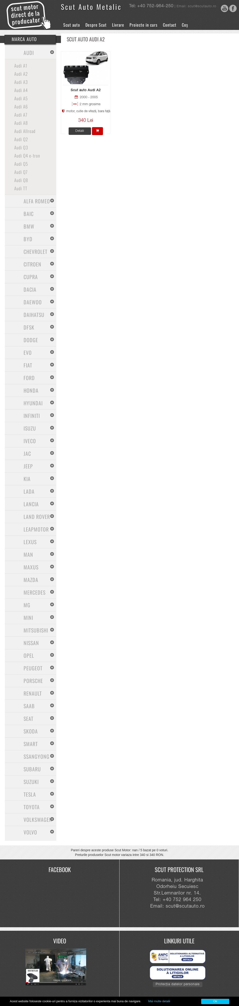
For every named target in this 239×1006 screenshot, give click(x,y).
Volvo (30, 832)
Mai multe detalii (159, 1001)
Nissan (31, 643)
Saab (29, 706)
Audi (29, 52)
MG (27, 605)
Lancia (31, 504)
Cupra (31, 276)
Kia (27, 478)
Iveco (30, 441)
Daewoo (33, 302)
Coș (185, 25)
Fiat (28, 365)
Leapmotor (36, 529)
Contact (169, 25)
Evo (28, 352)
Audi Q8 (21, 180)
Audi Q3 (21, 147)
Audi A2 (21, 73)
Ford (29, 377)
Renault (33, 693)
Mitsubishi (36, 630)
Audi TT (20, 188)
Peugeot (33, 668)
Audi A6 (21, 106)
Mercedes (35, 592)
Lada (29, 491)
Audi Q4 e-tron (27, 155)
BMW (29, 226)
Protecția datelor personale (178, 984)
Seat (28, 718)
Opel (29, 655)
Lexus (30, 542)
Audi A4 (21, 90)
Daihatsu (34, 314)
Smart (31, 743)
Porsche (33, 680)
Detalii (79, 131)
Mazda (31, 579)
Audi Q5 (21, 163)
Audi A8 (21, 122)
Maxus (31, 567)
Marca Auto (24, 39)
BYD (28, 239)
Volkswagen (38, 819)
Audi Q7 (21, 172)
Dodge (31, 340)
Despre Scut (96, 25)
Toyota (32, 807)
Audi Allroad (24, 131)
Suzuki (31, 781)
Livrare (118, 25)
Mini (28, 617)
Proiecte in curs (144, 25)
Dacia (30, 289)
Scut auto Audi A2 (86, 90)
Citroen (32, 264)
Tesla (30, 794)
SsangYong (36, 756)
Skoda (31, 731)
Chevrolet (35, 251)
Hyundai (33, 403)
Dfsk (29, 327)
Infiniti (32, 415)
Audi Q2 (21, 139)
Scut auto (71, 25)
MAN (28, 554)
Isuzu (30, 428)
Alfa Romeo (37, 201)
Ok (215, 1001)
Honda (31, 390)
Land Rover (37, 516)
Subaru (32, 769)
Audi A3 (21, 82)
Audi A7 (20, 114)
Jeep (28, 466)
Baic (29, 213)
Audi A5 (21, 98)
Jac (27, 453)
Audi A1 (20, 65)
